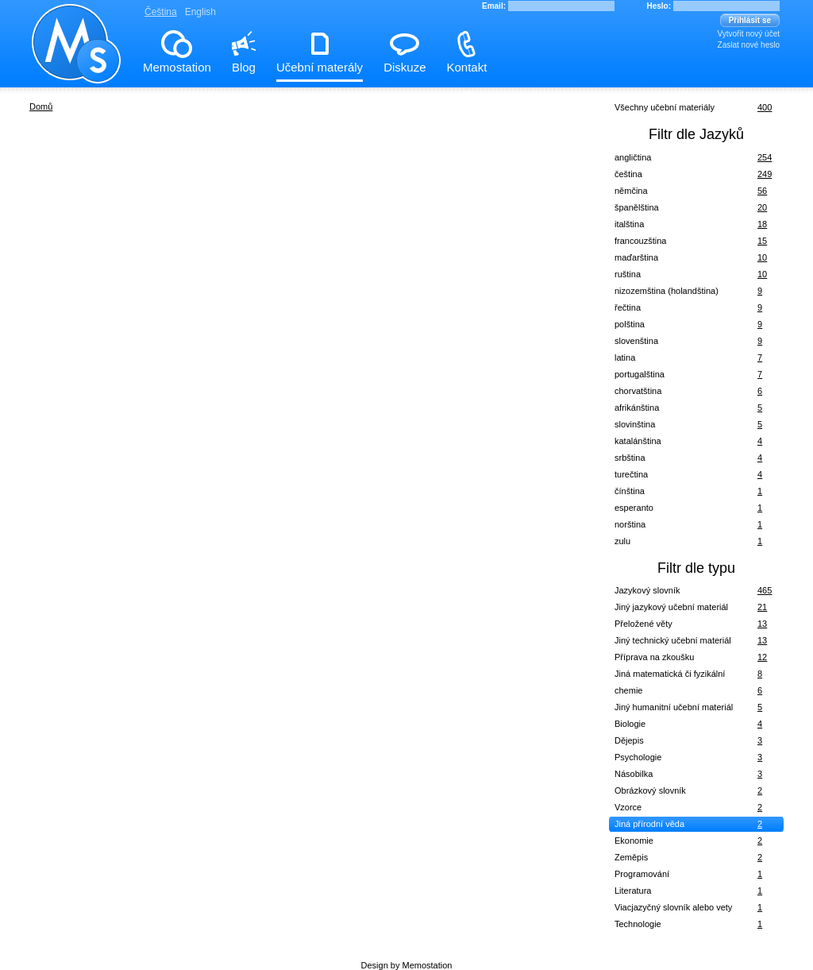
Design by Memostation (407, 965)
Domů (40, 106)
